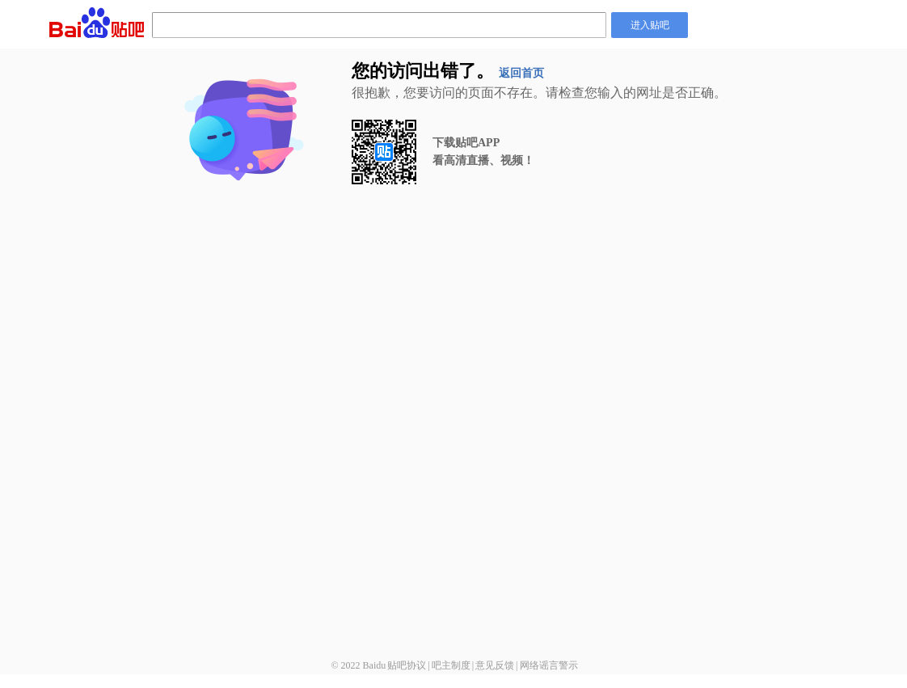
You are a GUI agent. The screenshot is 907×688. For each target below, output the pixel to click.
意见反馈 (494, 665)
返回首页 (521, 73)
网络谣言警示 (549, 665)
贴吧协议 (406, 665)
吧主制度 (451, 665)
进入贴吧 (650, 25)
